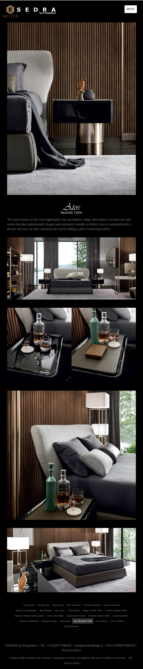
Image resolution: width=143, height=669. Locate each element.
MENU (131, 9)
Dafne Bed (65, 621)
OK (131, 657)
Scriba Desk (74, 610)
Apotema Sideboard (29, 621)
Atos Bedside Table (82, 621)
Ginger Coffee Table (92, 610)
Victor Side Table (55, 615)
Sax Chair (60, 610)
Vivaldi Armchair (92, 605)
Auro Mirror (101, 621)
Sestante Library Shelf (99, 615)
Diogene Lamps (49, 621)
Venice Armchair (112, 605)
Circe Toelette (117, 621)
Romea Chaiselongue (26, 610)
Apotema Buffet (120, 615)
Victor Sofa (28, 605)
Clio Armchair (74, 605)
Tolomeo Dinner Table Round (29, 615)
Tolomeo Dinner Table (116, 610)
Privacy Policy (72, 663)
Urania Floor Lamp (75, 615)
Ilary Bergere (45, 610)
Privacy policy (71, 650)
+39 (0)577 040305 (59, 645)
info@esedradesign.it (89, 645)
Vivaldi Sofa (43, 605)
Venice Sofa (58, 605)
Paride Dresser (71, 626)
